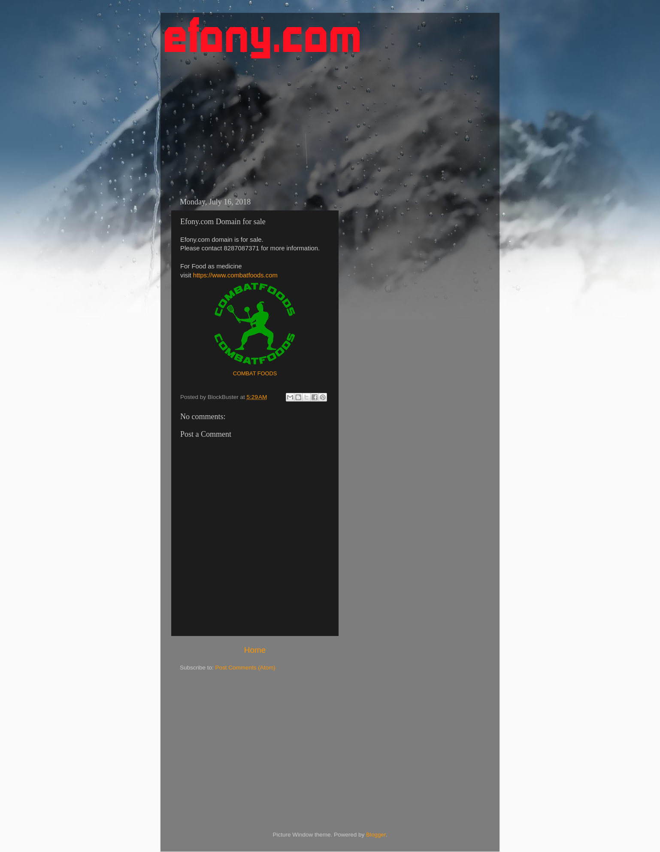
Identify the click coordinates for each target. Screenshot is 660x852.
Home (255, 649)
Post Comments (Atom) (245, 667)
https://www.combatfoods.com (235, 275)
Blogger (376, 834)
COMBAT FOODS (255, 373)
